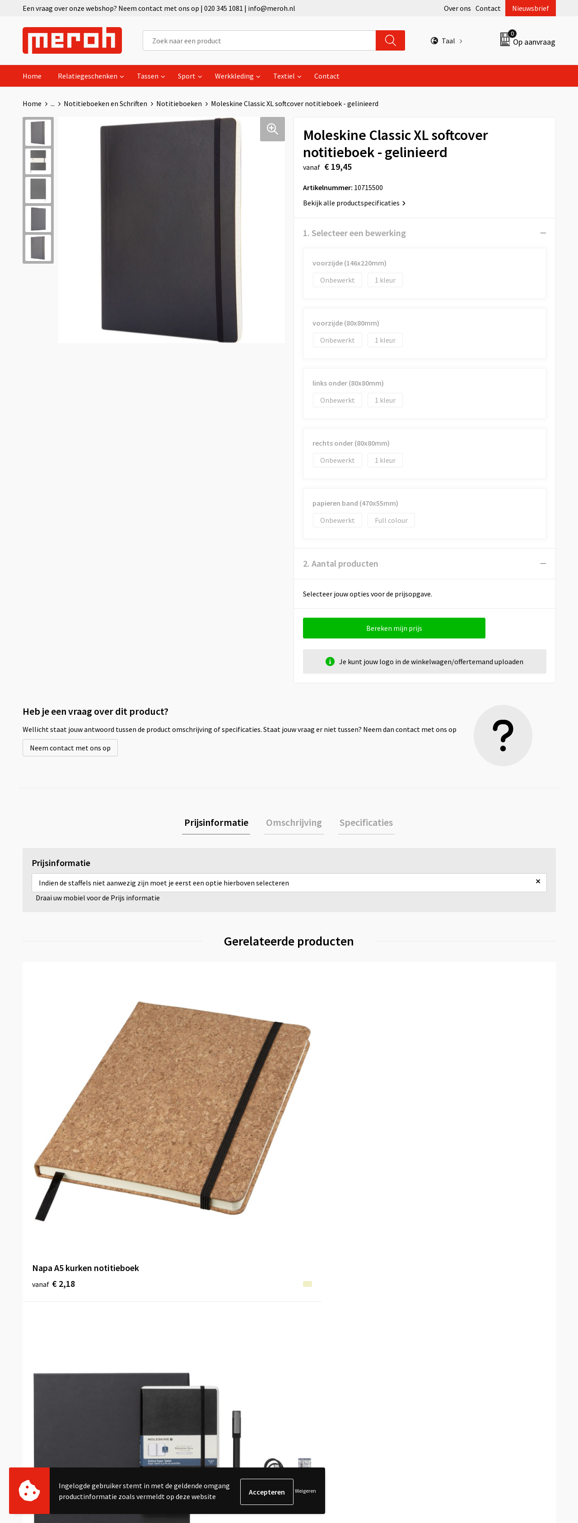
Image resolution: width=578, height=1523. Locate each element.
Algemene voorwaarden (468, 1266)
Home (32, 75)
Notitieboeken (179, 103)
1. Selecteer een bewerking (354, 232)
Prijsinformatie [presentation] (220, 823)
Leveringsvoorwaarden (467, 1280)
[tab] (220, 823)
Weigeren (305, 1491)
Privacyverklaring (459, 1307)
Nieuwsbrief (530, 8)
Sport (187, 75)
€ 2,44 (319, 1132)
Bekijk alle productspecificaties (354, 202)
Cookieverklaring (458, 1294)
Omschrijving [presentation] (294, 823)
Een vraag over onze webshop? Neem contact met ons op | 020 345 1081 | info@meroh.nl (159, 8)
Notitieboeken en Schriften (105, 103)
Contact (488, 8)
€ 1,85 (453, 1132)
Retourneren (320, 1280)
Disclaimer (448, 1321)
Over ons (457, 8)
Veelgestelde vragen (199, 1294)
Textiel (284, 75)
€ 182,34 (191, 1119)
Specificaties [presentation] (362, 823)
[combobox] (259, 40)
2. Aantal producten (340, 563)
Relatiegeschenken (87, 75)
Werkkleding (234, 75)
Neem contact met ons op (70, 747)
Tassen (147, 75)
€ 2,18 (53, 1119)
